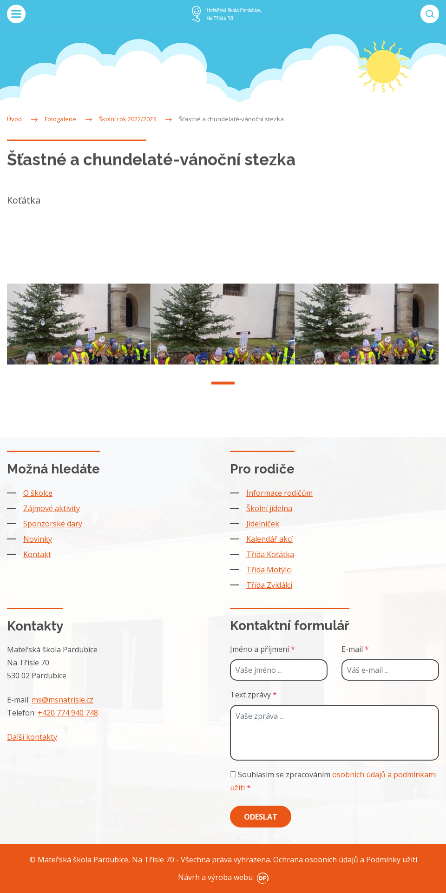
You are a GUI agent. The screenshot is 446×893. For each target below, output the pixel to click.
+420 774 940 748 (68, 713)
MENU (16, 14)
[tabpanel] (79, 329)
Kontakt (37, 554)
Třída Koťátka (270, 554)
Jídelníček (262, 524)
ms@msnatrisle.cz (62, 700)
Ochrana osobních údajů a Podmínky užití (345, 859)
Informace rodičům (279, 493)
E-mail (355, 649)
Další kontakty (32, 737)
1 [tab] (223, 388)
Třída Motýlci (269, 570)
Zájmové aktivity (51, 508)
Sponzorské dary (52, 524)
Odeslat (260, 817)
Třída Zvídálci (269, 585)
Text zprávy (253, 694)
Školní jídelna (269, 508)
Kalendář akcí (269, 539)
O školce (37, 493)
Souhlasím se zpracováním (333, 781)
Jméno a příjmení (262, 649)
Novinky (37, 539)
